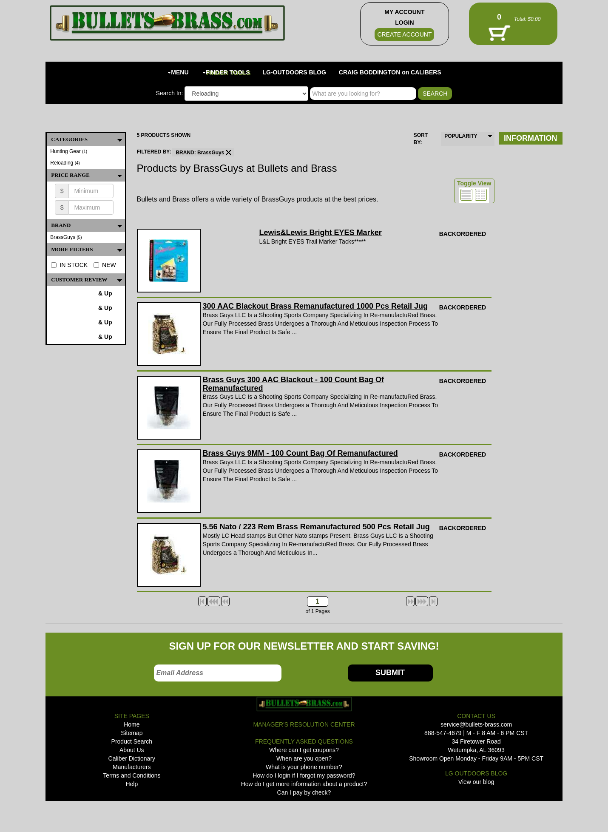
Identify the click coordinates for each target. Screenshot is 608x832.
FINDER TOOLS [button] (226, 72)
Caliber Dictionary (131, 758)
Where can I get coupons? (303, 750)
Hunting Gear (68, 151)
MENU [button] (178, 72)
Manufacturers (132, 767)
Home (131, 724)
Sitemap (131, 733)
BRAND (88, 225)
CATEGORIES (88, 139)
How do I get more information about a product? (304, 784)
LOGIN (404, 22)
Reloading (65, 163)
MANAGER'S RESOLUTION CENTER (304, 724)
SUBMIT (390, 672)
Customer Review (88, 279)
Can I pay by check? (304, 792)
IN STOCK (69, 264)
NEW (105, 264)
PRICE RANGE (88, 175)
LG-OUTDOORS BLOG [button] (294, 72)
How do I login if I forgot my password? (304, 775)
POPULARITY (460, 136)
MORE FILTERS (88, 249)
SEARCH (435, 93)
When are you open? (304, 758)
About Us (131, 750)
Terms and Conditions (131, 775)
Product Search (132, 741)
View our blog (476, 781)
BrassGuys (66, 237)
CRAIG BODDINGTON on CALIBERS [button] (390, 72)
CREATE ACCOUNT (404, 34)
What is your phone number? (304, 767)
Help (131, 784)
